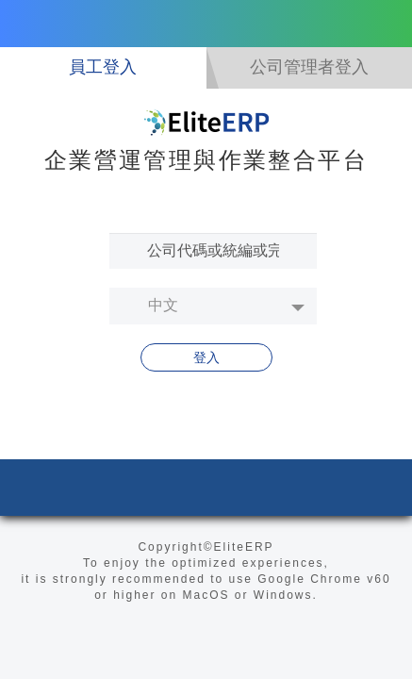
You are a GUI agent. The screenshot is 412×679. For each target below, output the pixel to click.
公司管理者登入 (309, 67)
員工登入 (103, 67)
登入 (206, 357)
